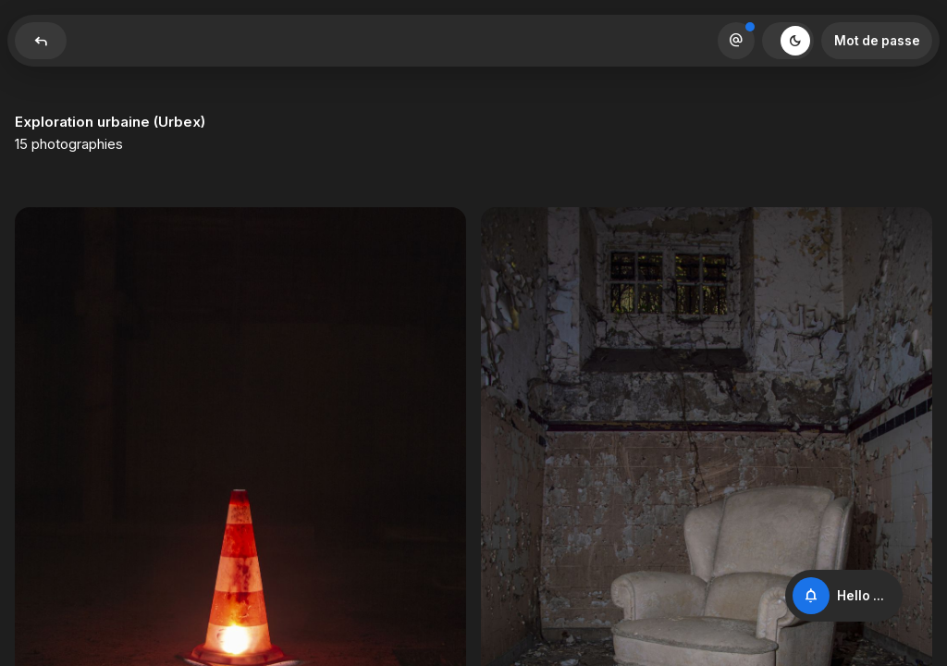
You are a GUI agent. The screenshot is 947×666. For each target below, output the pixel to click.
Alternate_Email (736, 40)
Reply (40, 41)
